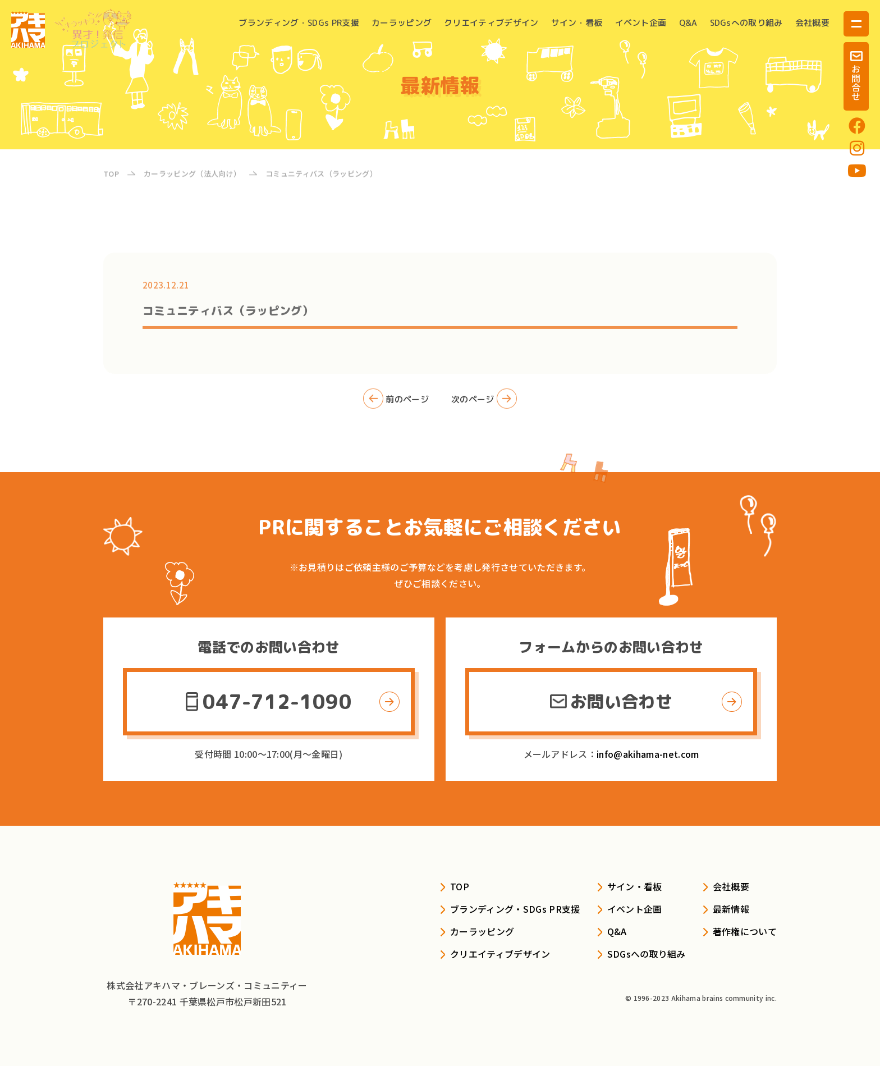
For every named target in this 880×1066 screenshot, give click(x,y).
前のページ (396, 404)
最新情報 (731, 909)
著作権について (745, 931)
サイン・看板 (577, 23)
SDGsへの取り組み (746, 23)
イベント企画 (641, 23)
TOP (459, 886)
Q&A (688, 23)
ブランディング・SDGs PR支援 (299, 23)
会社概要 (812, 23)
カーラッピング (402, 23)
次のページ (484, 404)
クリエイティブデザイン (491, 23)
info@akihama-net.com (648, 754)
